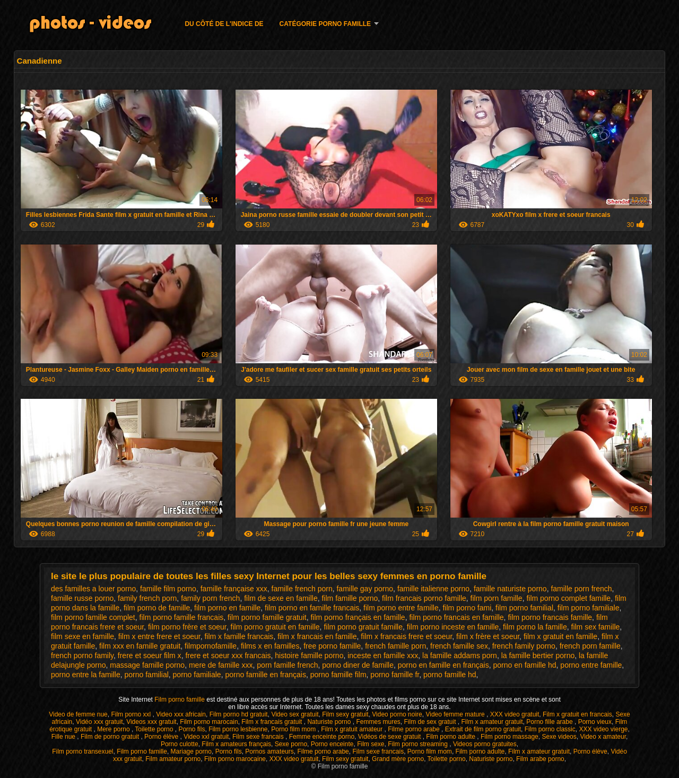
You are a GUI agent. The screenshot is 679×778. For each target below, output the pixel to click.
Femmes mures (378, 721)
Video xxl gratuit (206, 736)
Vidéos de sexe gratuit (390, 736)
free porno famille (332, 646)
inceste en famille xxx (382, 655)
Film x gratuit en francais (577, 714)
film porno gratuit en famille (275, 627)
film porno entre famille (401, 608)
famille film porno (168, 588)
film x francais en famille (316, 636)
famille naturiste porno (510, 588)
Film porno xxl (131, 714)
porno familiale (197, 674)
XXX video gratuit (514, 714)
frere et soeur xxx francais (228, 655)
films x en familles (270, 646)
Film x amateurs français (236, 744)
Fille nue (64, 736)
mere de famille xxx (221, 665)
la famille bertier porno (538, 655)
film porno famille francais (182, 617)
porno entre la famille (85, 674)
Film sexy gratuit (345, 714)
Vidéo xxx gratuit (99, 721)
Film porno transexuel (82, 751)
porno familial (147, 674)
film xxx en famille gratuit (139, 646)
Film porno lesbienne (237, 729)
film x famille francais (238, 636)
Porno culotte (179, 744)
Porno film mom (294, 729)
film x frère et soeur (487, 636)
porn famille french (287, 665)
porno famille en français (265, 674)
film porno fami (466, 608)
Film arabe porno (540, 759)
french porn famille (590, 646)
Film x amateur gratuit (492, 721)
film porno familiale (589, 608)
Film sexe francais (258, 736)
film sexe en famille (82, 636)
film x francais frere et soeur (406, 636)
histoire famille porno (309, 655)
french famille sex (459, 646)
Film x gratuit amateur (352, 729)
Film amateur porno (173, 759)
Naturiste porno (329, 721)
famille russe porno (82, 598)
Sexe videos (559, 736)
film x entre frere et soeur (159, 636)
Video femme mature (455, 714)
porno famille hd (449, 674)
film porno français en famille (357, 617)
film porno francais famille (550, 617)
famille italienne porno (433, 588)
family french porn (147, 598)
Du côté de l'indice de (224, 24)
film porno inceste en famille (453, 627)
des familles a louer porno (93, 588)
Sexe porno (291, 744)
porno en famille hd (524, 665)
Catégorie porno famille (325, 24)
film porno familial (524, 608)
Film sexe (370, 744)
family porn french (210, 598)
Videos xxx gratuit (151, 721)
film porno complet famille (568, 598)
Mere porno (114, 729)
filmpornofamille (211, 646)
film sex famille (595, 627)
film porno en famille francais (312, 608)
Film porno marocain (209, 721)
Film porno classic (550, 729)
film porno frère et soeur (187, 627)
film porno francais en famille (456, 617)
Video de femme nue (78, 714)
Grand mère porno (398, 759)
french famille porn (395, 646)
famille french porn (302, 588)
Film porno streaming (418, 744)
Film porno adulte (451, 736)
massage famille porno (147, 665)
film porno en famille (227, 608)
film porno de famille (157, 608)
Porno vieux (595, 721)
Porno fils (191, 729)
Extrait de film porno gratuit (483, 729)
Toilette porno (155, 729)
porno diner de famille (358, 665)
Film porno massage (509, 736)
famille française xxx (234, 588)
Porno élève (162, 736)
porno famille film (338, 674)
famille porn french (581, 588)
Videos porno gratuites (485, 744)
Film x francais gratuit (272, 721)
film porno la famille (535, 627)
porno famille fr (394, 674)
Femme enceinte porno (321, 736)
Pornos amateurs (269, 751)
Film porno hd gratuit (239, 714)
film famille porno (349, 598)
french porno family (82, 655)
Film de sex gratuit (430, 721)
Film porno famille (180, 699)
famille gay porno (364, 588)
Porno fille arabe (550, 721)
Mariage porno (191, 751)
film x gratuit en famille (560, 636)
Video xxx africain (181, 714)
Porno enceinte (332, 744)
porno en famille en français (443, 665)
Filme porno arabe (414, 729)
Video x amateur (603, 736)
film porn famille (497, 598)
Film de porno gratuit (111, 736)
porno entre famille (591, 665)
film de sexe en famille (281, 598)
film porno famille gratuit (267, 617)
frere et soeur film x (149, 655)
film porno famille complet (93, 617)
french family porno (523, 646)
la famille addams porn (459, 655)
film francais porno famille (424, 598)
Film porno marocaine (235, 759)
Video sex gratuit (294, 714)
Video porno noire (397, 714)
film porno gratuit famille (363, 627)
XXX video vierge (603, 729)
